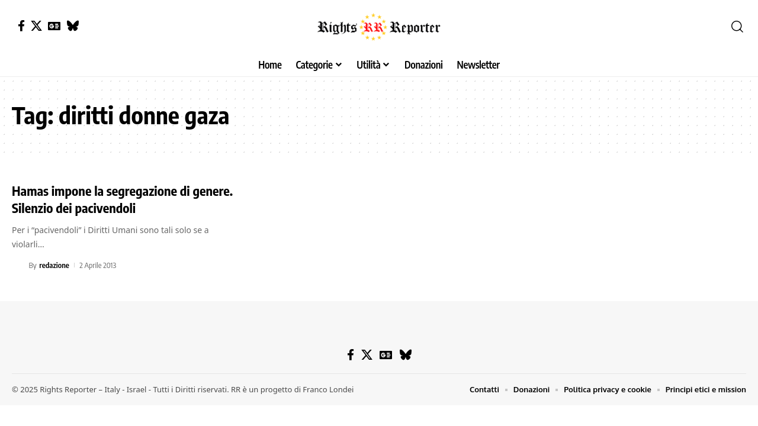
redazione (54, 265)
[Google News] (54, 25)
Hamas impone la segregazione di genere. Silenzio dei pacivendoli (122, 199)
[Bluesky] (72, 25)
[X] (36, 25)
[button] (737, 27)
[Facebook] (21, 25)
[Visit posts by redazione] (18, 265)
